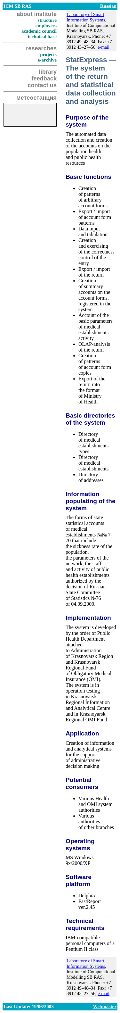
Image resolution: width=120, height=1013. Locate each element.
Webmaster (104, 1006)
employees (46, 25)
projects (48, 54)
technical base (42, 36)
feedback (44, 78)
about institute (37, 14)
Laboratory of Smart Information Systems (86, 17)
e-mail (103, 47)
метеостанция (36, 98)
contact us (42, 85)
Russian (108, 6)
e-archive (47, 59)
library (48, 72)
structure (47, 20)
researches (41, 48)
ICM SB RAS (17, 6)
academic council (39, 31)
